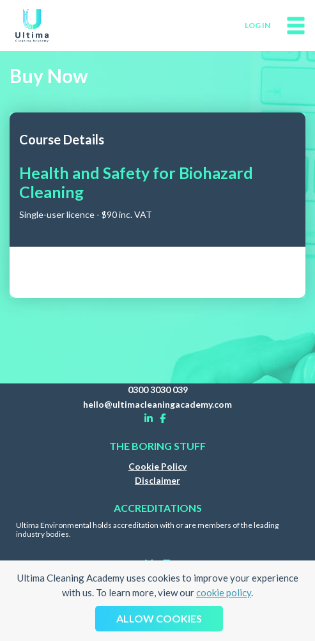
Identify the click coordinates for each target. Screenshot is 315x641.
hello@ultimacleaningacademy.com (157, 404)
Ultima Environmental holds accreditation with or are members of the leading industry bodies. (147, 530)
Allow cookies (159, 618)
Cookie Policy (157, 466)
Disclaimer (157, 480)
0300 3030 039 (158, 389)
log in (257, 25)
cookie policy (223, 592)
